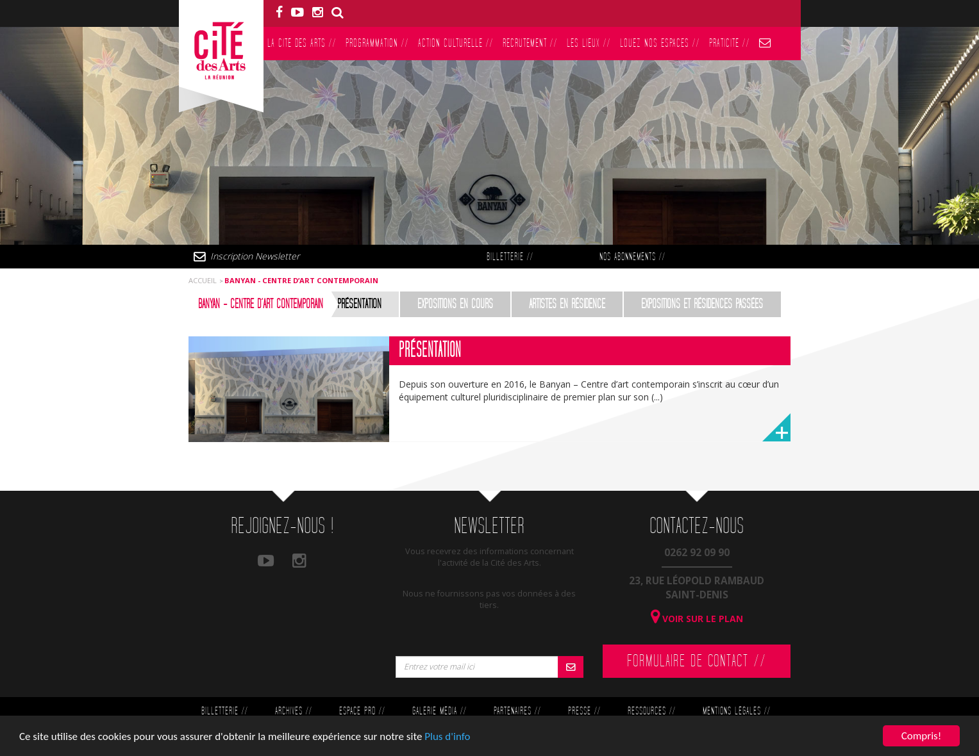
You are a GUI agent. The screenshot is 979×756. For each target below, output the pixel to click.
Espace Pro (362, 711)
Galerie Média (439, 711)
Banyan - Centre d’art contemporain (260, 304)
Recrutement (530, 43)
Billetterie (510, 257)
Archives (293, 711)
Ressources (651, 711)
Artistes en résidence (567, 304)
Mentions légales (736, 711)
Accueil (202, 280)
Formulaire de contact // (696, 661)
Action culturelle (455, 43)
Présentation (359, 304)
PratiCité (729, 43)
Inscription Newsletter (254, 256)
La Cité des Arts (301, 43)
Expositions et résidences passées (702, 304)
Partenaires (517, 711)
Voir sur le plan (697, 618)
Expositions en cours (455, 304)
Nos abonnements (632, 257)
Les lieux (588, 43)
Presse (584, 711)
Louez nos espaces (659, 43)
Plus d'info (447, 737)
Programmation (377, 43)
